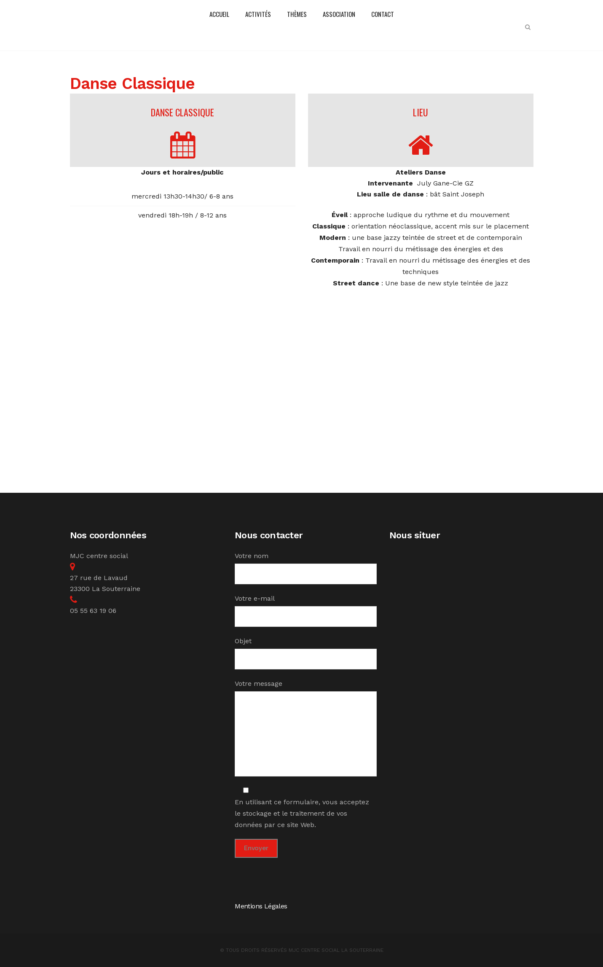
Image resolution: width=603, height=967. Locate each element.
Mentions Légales (261, 906)
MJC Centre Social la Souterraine (336, 950)
